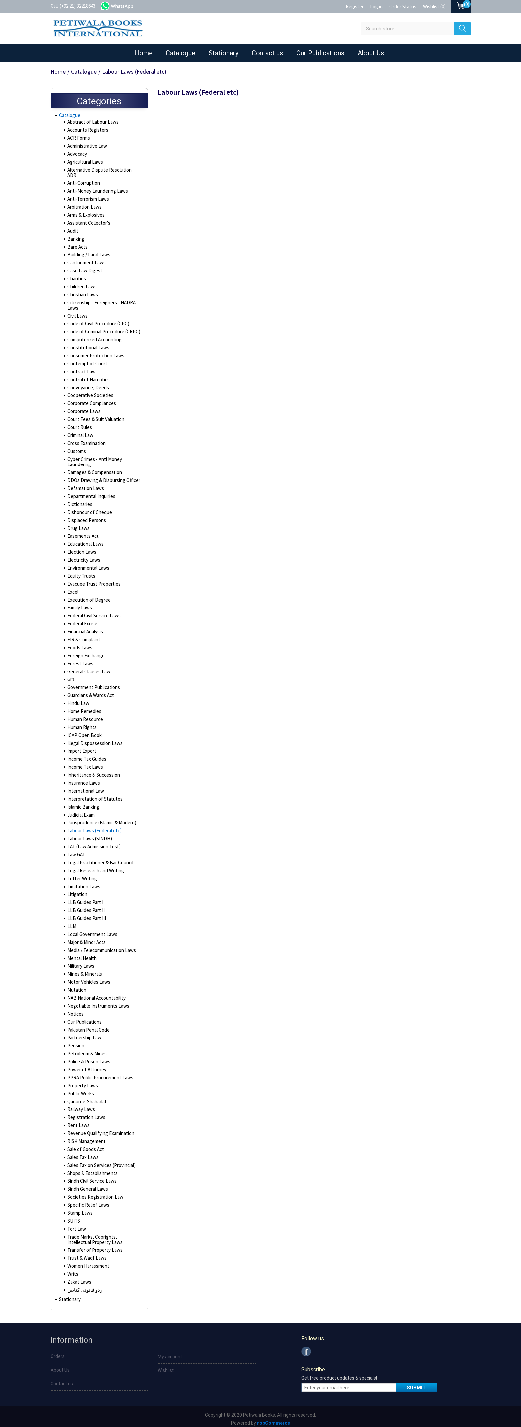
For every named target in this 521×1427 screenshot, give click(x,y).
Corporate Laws (83, 407)
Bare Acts (77, 243)
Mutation (76, 986)
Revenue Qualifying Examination (99, 1129)
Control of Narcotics (87, 376)
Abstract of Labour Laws (91, 123)
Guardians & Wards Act (90, 691)
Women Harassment (87, 1262)
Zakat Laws (78, 1278)
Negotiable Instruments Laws (96, 1002)
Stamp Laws (79, 1209)
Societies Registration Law (94, 1193)
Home (143, 53)
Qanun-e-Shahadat (85, 1098)
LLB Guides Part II (84, 906)
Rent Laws (77, 1121)
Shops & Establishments (91, 1169)
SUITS (72, 1217)
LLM (71, 922)
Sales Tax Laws (82, 1153)
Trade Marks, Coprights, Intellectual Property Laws (102, 1236)
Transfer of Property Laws (93, 1246)
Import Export (81, 747)
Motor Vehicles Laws (87, 978)
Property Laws (81, 1082)
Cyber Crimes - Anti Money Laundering (93, 458)
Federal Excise (81, 620)
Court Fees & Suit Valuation (94, 415)
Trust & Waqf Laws (85, 1254)
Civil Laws (76, 312)
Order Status (402, 6)
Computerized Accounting (93, 336)
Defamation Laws (84, 484)
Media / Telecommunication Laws (100, 946)
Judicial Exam (80, 811)
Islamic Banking (82, 803)
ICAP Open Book (83, 731)
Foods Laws (79, 644)
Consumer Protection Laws (94, 352)
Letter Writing (81, 875)
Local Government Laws (91, 930)
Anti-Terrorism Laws (86, 195)
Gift (70, 675)
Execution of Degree (87, 596)
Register (355, 6)
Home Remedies (83, 707)
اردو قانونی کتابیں (84, 1286)
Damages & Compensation (93, 468)
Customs (76, 447)
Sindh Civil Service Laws (91, 1177)
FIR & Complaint (82, 636)
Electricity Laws (82, 556)
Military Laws (80, 962)
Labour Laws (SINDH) (87, 835)
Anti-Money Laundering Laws (95, 187)
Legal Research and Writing (94, 867)
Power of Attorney (85, 1066)
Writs (72, 1270)
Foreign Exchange (85, 652)
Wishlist (166, 1368)
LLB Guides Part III (84, 914)
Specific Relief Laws (87, 1201)
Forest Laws (79, 660)
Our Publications (320, 53)
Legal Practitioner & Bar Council (98, 859)
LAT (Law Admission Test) (92, 843)
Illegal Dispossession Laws (93, 739)
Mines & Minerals (84, 970)
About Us (371, 53)
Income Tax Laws (83, 763)
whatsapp (123, 5)
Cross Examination (85, 439)
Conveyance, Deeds (87, 384)
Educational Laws (84, 540)
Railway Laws (80, 1105)
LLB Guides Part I (83, 898)
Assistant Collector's (88, 219)
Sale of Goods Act (85, 1145)
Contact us (267, 53)
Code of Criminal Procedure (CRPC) (102, 328)
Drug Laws (77, 524)
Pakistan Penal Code (87, 1026)
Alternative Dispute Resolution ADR (102, 171)
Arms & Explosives (85, 211)
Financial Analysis (84, 628)
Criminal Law (79, 431)
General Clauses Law (87, 668)
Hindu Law (77, 699)
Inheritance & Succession (92, 771)
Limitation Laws (82, 883)
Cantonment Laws (85, 259)
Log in (376, 6)
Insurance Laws (82, 779)
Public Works (80, 1090)
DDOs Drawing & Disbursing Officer (101, 476)
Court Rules (78, 423)
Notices (75, 1010)
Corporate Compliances (91, 399)
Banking (75, 235)
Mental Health (80, 954)
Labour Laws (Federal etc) (93, 827)
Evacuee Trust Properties (92, 580)
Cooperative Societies (89, 391)
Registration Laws (85, 1113)
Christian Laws (81, 291)
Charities (76, 275)
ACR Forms (78, 139)
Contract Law (80, 368)
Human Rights (80, 723)
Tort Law (75, 1225)
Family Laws (79, 604)
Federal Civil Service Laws (93, 612)
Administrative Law (86, 147)
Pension (75, 1042)
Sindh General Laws (86, 1185)
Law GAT (75, 851)
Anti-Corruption (82, 179)
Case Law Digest (83, 267)
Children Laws (81, 283)
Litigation (76, 890)
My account (170, 1354)
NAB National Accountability (94, 994)
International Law (84, 787)
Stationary (223, 53)
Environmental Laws (87, 564)
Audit (72, 227)
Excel (72, 588)
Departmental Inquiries (90, 492)
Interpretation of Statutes (93, 795)
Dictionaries (79, 500)
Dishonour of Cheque (88, 508)
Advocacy (77, 155)
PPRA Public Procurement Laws (98, 1074)
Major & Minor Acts (85, 938)
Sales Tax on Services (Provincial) (100, 1161)
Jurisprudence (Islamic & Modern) (100, 819)
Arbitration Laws (83, 203)
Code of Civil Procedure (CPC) (96, 320)
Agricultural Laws (84, 163)
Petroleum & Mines (86, 1050)
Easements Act (82, 532)
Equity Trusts (80, 572)
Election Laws (80, 548)
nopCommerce (273, 1421)
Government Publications (92, 683)
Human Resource (84, 715)
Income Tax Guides (85, 755)
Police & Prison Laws (87, 1058)
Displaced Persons (86, 516)
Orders (58, 1354)
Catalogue (180, 53)
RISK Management (85, 1137)
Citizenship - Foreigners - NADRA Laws (99, 301)
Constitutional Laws (86, 344)
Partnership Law (83, 1034)
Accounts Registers (87, 131)
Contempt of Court (86, 360)
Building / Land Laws (87, 251)
